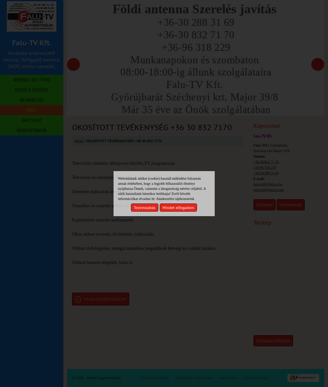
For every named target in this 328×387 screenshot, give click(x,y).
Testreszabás (145, 207)
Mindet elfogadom (178, 207)
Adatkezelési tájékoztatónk (175, 199)
